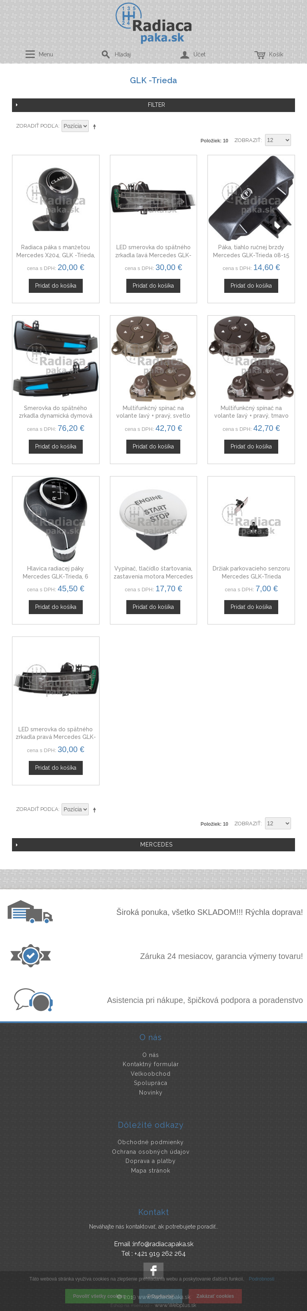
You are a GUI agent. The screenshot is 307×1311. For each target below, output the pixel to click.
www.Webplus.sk (175, 1305)
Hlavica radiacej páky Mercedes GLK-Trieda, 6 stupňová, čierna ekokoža (56, 576)
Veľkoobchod (151, 1074)
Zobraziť (247, 140)
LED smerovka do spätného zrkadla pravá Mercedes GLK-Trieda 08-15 (56, 737)
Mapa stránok (150, 1170)
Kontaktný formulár (151, 1064)
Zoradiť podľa (37, 126)
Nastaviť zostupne (96, 126)
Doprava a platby (151, 1161)
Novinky (151, 1092)
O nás (150, 1055)
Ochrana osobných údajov (150, 1152)
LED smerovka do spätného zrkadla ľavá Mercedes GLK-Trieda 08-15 (153, 255)
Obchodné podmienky (151, 1142)
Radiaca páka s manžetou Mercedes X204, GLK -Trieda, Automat (55, 255)
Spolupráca (150, 1083)
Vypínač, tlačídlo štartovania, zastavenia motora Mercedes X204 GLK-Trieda (153, 576)
